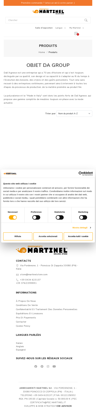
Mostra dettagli (79, 227)
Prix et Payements (26, 317)
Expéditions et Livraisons (29, 313)
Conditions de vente (27, 305)
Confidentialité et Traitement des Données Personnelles (46, 309)
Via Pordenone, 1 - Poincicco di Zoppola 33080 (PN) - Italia (47, 267)
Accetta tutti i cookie (78, 236)
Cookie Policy (23, 325)
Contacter (21, 321)
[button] (49, 165)
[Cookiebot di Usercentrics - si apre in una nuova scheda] (81, 173)
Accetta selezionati (48, 236)
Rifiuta (18, 236)
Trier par (68, 113)
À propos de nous (26, 301)
